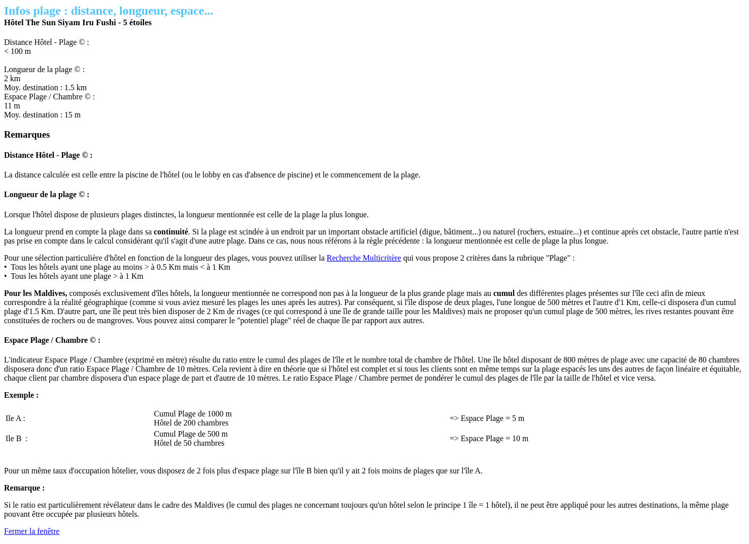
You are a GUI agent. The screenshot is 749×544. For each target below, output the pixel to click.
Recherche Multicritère (363, 258)
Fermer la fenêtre (31, 531)
